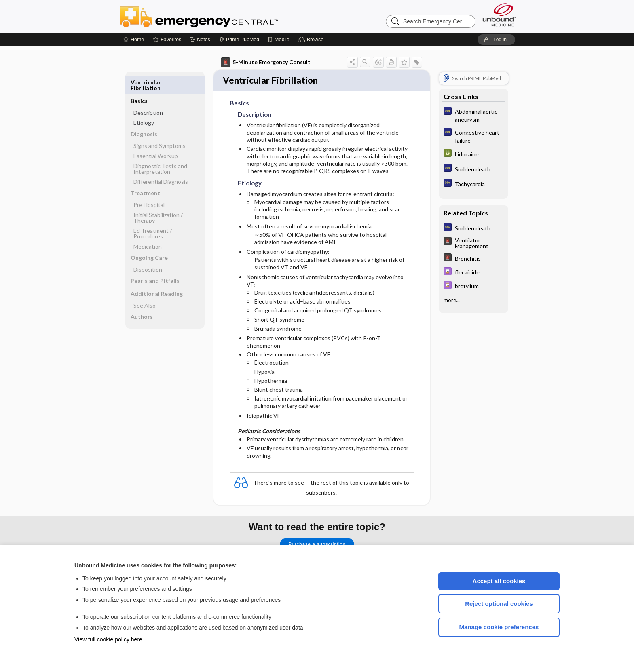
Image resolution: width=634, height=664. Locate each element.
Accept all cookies (499, 581)
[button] (312, 39)
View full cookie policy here (108, 639)
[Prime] (239, 39)
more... (452, 300)
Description (148, 94)
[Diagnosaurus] (473, 114)
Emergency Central (220, 16)
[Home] (133, 39)
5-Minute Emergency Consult (266, 62)
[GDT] (473, 153)
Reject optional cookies (499, 603)
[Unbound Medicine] (499, 14)
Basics (139, 82)
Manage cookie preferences (499, 627)
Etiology (143, 104)
